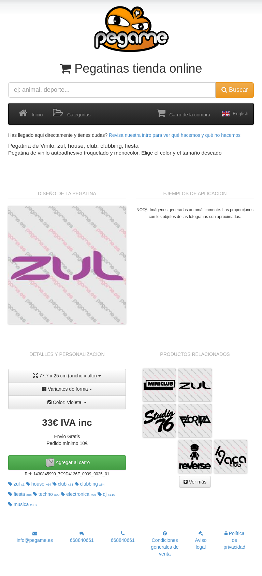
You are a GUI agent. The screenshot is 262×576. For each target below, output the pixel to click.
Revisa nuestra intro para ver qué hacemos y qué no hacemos (175, 135)
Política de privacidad (234, 540)
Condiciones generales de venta (165, 544)
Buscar (234, 89)
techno (46, 494)
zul (16, 484)
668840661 (82, 537)
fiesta (20, 494)
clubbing (90, 484)
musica (22, 504)
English (234, 114)
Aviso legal (200, 540)
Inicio (31, 113)
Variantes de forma (67, 389)
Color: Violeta (67, 402)
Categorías (71, 113)
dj (106, 494)
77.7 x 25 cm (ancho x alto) (67, 375)
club (63, 484)
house (38, 484)
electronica (78, 494)
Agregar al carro (67, 463)
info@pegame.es (35, 537)
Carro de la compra (183, 113)
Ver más (195, 482)
